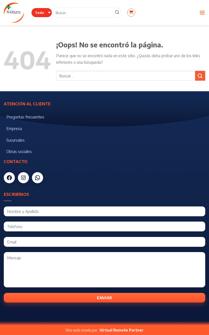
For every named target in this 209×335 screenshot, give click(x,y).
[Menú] (202, 12)
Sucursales (15, 140)
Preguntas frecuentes (25, 116)
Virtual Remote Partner (122, 330)
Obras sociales (19, 151)
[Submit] (200, 76)
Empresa (14, 128)
